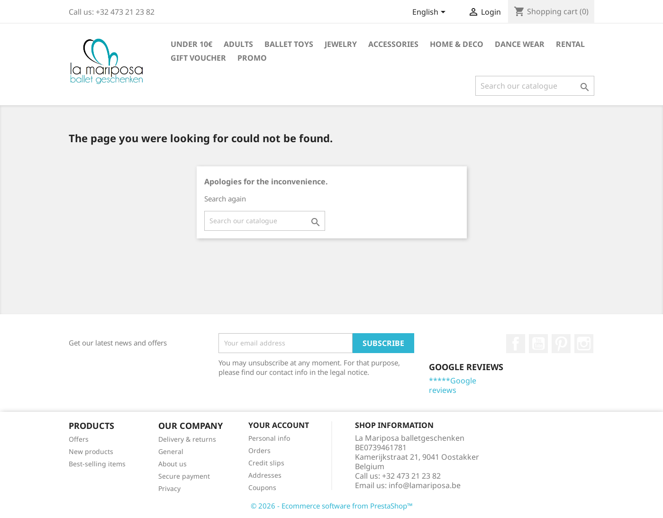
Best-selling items (97, 463)
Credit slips (266, 462)
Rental (570, 44)
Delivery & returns (187, 439)
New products (91, 451)
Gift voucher (198, 58)
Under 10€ (191, 44)
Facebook (515, 343)
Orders (259, 450)
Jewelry (341, 44)
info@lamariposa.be (425, 485)
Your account (278, 425)
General (170, 451)
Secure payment (184, 476)
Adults (238, 44)
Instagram (583, 343)
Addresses (265, 475)
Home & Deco (456, 44)
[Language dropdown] (430, 12)
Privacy (169, 488)
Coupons (262, 487)
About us (172, 463)
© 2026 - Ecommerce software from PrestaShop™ (332, 505)
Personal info (269, 438)
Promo (252, 58)
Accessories (393, 44)
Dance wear (520, 44)
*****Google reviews (452, 385)
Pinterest (561, 343)
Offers (79, 439)
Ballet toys (288, 44)
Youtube (538, 343)
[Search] (534, 86)
